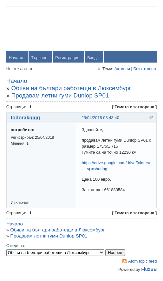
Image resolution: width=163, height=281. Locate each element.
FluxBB (149, 269)
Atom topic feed (142, 261)
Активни (122, 68)
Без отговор (144, 68)
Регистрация (67, 57)
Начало (16, 57)
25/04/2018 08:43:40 (100, 117)
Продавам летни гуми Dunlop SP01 (60, 95)
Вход (92, 57)
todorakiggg (25, 117)
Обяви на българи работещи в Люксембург (71, 88)
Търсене (39, 57)
